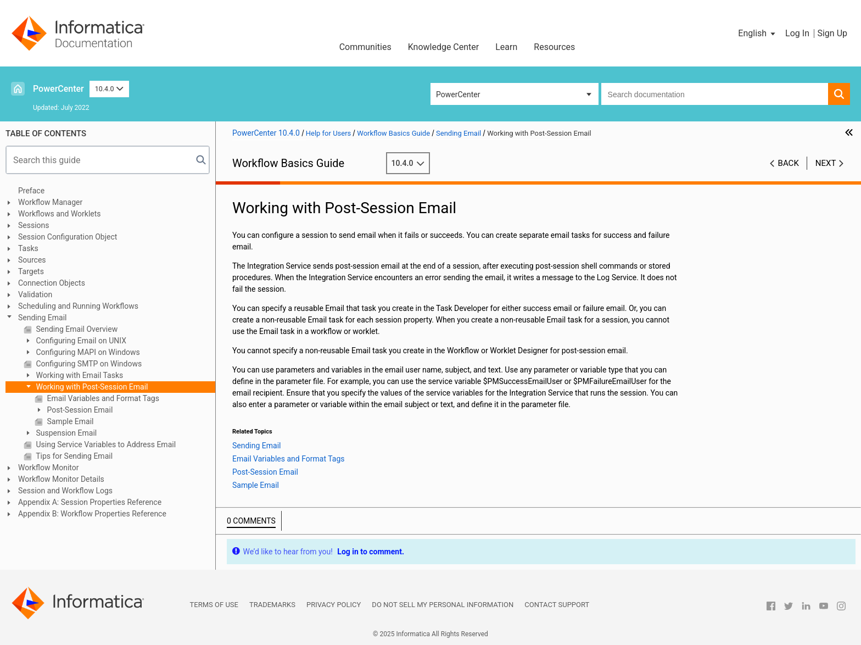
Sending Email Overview (76, 329)
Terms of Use (214, 604)
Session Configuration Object (67, 236)
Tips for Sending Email (73, 456)
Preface (31, 190)
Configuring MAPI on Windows (87, 352)
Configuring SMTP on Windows (88, 363)
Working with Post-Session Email (91, 386)
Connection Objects (51, 283)
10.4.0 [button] (109, 89)
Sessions (33, 225)
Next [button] (825, 163)
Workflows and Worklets (59, 213)
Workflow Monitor (48, 467)
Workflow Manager (50, 202)
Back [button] (788, 163)
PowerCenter (58, 89)
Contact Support (556, 604)
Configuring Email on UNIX (80, 340)
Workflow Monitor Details (61, 479)
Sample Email (69, 421)
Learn (506, 47)
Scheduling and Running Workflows (78, 306)
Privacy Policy (333, 604)
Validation (35, 294)
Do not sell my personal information (442, 604)
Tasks (28, 248)
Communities (365, 47)
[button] (757, 33)
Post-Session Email (79, 409)
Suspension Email (65, 433)
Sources (32, 259)
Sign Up (832, 33)
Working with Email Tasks (78, 375)
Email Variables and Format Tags (102, 398)
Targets (31, 271)
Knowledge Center (443, 47)
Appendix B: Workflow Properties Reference (92, 513)
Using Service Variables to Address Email (105, 444)
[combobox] (714, 94)
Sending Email (42, 317)
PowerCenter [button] (458, 94)
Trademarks (272, 604)
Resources (554, 47)
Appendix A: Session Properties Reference (89, 502)
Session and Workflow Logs (65, 490)
